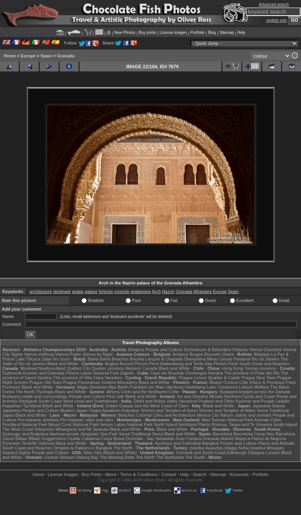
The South (195, 457)
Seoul (124, 434)
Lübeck (246, 387)
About (110, 474)
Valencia (46, 443)
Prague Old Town (45, 382)
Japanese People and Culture (30, 410)
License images (173, 32)
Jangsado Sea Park (99, 434)
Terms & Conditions (138, 474)
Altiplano (261, 354)
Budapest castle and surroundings (34, 396)
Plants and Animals (276, 443)
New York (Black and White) (110, 452)
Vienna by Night (97, 354)
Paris (291, 382)
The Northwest (170, 457)
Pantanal (241, 359)
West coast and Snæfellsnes (90, 401)
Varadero (113, 377)
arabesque (141, 291)
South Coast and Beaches (264, 363)
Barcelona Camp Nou (253, 434)
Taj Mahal (32, 405)
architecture (40, 291)
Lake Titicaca (28, 359)
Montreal (28, 368)
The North (25, 391)
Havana (215, 373)
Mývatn (216, 396)
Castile (73, 438)
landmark (62, 291)
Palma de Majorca (268, 438)
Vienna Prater (68, 354)
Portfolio (197, 32)
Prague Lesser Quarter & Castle (209, 377)
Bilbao (21, 438)
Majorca (242, 438)
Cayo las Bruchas (167, 373)
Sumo (262, 410)
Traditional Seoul (147, 434)
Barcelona (222, 434)
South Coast (50, 401)
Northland (187, 424)
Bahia (92, 359)
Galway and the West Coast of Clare (154, 405)
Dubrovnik (12, 373)
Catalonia (91, 438)
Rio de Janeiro (265, 359)
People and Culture (164, 349)
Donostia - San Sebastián (150, 438)
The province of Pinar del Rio (252, 373)
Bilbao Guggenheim (47, 438)
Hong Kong (232, 368)
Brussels (212, 354)
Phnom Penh (225, 363)
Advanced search (274, 4)
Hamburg (174, 387)
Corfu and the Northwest (144, 391)
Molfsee (261, 387)
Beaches (126, 415)
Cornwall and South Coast (201, 452)
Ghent (228, 354)
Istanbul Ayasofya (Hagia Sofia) (219, 448)
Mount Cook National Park (73, 424)
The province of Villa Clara (78, 377)
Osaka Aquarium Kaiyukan (114, 410)
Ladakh (283, 401)
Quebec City (79, 368)
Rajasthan (12, 405)
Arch (156, 291)
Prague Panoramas (81, 382)
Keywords (239, 474)
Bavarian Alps (103, 387)
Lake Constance (222, 387)
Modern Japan (73, 410)
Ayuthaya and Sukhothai (178, 443)
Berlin (123, 387)
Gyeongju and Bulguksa (25, 434)
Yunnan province (260, 368)
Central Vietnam (59, 457)
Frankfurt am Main (147, 387)
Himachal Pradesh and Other (207, 401)
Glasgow (256, 452)
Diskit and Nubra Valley (156, 401)
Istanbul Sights (16, 452)
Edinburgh (236, 452)
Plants (204, 424)
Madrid (227, 438)
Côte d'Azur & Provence (262, 382)
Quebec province (108, 368)
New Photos (124, 32)
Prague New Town (258, 377)
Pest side (115, 396)
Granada (66, 55)
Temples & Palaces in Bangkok (82, 448)
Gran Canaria (188, 438)
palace (91, 291)
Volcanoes (44, 429)
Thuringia (45, 391)
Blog (212, 32)
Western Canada (141, 368)
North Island (165, 424)
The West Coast (17, 429)
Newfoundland (52, 368)
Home (10, 55)
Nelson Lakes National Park (126, 424)
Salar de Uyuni (56, 359)
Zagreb (127, 373)
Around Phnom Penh (139, 363)
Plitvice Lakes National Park (92, 373)
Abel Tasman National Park (227, 419)
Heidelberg (195, 387)
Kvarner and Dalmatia (43, 373)
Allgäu (83, 387)
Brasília (137, 359)
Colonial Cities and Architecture (166, 415)
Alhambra (202, 291)
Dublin (112, 405)
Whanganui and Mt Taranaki (82, 429)
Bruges (196, 354)
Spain (46, 55)
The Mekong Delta (117, 457)
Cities (276, 419)
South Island (285, 424)
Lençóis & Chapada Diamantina (175, 359)
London (272, 452)
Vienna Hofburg (39, 354)
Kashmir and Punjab (255, 401)
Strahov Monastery (119, 382)
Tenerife (29, 443)
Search (200, 474)
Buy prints (147, 32)
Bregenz (136, 349)
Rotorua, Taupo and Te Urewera (241, 424)
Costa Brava (113, 438)
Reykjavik (28, 401)
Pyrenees (11, 387)
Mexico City (208, 415)
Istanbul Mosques (267, 448)
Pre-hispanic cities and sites (86, 419)
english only (276, 20)
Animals (261, 419)
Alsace (215, 382)
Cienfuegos (196, 373)
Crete (174, 391)
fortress (106, 291)
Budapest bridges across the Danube (255, 391)
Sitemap (226, 32)
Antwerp (180, 354)
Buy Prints (92, 474)
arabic (78, 291)
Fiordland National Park (24, 424)
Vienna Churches (265, 349)
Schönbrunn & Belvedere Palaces (215, 349)
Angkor (111, 363)
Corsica (230, 382)
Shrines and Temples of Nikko (227, 410)
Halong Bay (87, 457)
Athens (112, 391)
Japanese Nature (268, 405)
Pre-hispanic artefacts (38, 419)
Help (241, 32)
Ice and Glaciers (192, 396)
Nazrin (168, 291)
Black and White (62, 363)
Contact (168, 474)
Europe (28, 55)
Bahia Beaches (114, 359)
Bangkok (210, 443)
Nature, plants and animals (245, 415)
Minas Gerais (219, 359)
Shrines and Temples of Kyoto (169, 410)
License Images (63, 474)
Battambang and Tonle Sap (186, 363)
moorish (122, 291)
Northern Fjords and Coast (249, 396)
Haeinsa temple (64, 434)
